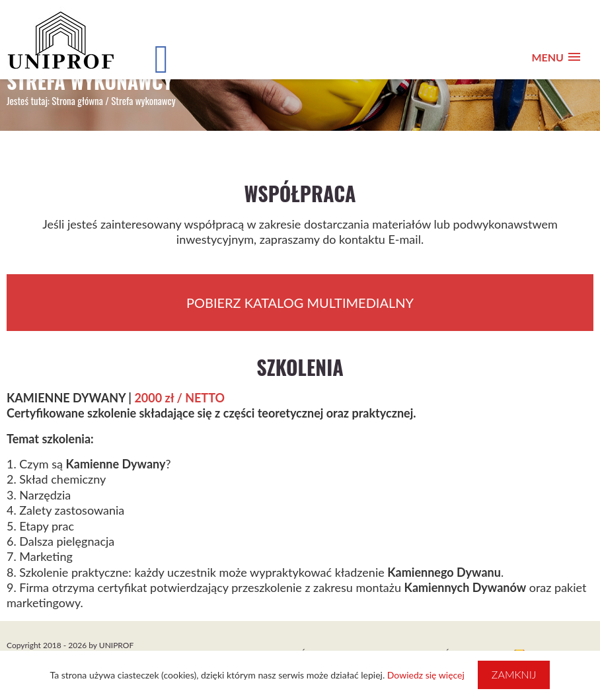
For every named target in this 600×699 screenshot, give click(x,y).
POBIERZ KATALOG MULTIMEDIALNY (300, 303)
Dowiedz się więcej (426, 675)
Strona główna (77, 100)
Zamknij (514, 674)
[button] (556, 57)
